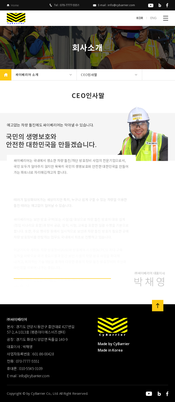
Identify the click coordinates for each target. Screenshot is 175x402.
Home (15, 5)
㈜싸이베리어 (19, 18)
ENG (153, 18)
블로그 (158, 5)
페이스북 (165, 5)
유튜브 (150, 5)
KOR (139, 18)
